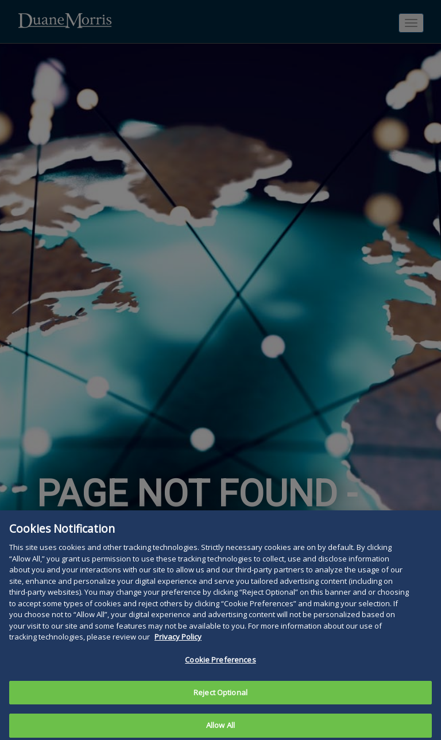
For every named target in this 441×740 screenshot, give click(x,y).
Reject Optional (220, 702)
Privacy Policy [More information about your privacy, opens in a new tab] (178, 647)
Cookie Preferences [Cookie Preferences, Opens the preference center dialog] (220, 670)
